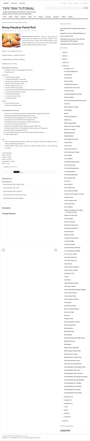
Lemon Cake (67, 145)
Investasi (48, 17)
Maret (66, 413)
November (67, 397)
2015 (64, 59)
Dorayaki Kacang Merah (71, 228)
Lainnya (70, 17)
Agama (11, 16)
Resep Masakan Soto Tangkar (72, 383)
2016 (64, 56)
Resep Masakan (9, 22)
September (67, 403)
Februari (66, 416)
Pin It (21, 172)
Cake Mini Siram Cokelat (71, 283)
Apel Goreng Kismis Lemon (72, 360)
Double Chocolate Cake (71, 225)
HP (34, 17)
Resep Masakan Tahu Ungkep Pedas (13, 184)
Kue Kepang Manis (69, 171)
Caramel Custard (69, 273)
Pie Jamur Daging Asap (71, 71)
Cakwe (66, 276)
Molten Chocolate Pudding (72, 126)
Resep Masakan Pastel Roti (19, 27)
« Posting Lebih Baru (3, 250)
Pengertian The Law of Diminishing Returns (73, 33)
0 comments (34, 30)
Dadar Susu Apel (69, 234)
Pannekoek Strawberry (71, 84)
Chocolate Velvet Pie (70, 257)
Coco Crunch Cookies (70, 254)
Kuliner (63, 17)
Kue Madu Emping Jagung (71, 161)
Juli (65, 406)
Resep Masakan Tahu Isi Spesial (12, 191)
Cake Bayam (67, 302)
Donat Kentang (68, 231)
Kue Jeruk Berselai (69, 178)
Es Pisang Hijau (68, 218)
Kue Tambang (68, 158)
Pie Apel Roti (68, 78)
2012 (64, 421)
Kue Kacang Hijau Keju (71, 174)
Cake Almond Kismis (70, 305)
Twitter (77, 3)
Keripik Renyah (68, 197)
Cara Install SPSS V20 (66, 36)
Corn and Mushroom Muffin (72, 251)
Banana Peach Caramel (71, 354)
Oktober (67, 400)
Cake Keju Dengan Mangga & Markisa (75, 289)
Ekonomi (23, 17)
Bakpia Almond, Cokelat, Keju (72, 357)
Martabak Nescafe (69, 133)
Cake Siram (67, 280)
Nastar (66, 113)
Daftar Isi (22, 3)
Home (4, 16)
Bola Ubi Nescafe (69, 331)
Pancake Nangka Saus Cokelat (73, 94)
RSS (71, 3)
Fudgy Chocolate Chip (70, 215)
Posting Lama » (55, 250)
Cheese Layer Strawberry (71, 267)
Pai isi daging (68, 110)
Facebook (85, 3)
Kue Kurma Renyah (69, 165)
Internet (40, 17)
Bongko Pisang (68, 318)
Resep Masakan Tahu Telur (11, 188)
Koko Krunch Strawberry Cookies (74, 194)
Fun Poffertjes (68, 207)
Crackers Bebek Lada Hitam (72, 247)
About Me (14, 3)
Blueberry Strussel (69, 341)
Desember (67, 68)
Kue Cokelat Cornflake (71, 191)
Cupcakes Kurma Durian (71, 238)
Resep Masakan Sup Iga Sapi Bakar (13, 198)
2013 (64, 65)
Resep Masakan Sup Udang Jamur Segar (14, 194)
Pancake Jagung (69, 97)
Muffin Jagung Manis (70, 123)
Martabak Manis (69, 136)
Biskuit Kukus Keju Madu (71, 347)
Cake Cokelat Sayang (70, 292)
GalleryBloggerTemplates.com (33, 437)
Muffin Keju (67, 120)
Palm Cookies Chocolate (71, 107)
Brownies (67, 315)
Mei (65, 410)
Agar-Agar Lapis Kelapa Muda (72, 363)
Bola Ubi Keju (68, 334)
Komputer (55, 17)
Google (64, 3)
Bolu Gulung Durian (70, 325)
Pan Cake (67, 103)
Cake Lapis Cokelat (69, 286)
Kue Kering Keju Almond (71, 168)
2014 (64, 62)
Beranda (6, 3)
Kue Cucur (67, 181)
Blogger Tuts (16, 437)
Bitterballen (67, 344)
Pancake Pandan (69, 91)
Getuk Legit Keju (69, 203)
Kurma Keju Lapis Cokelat (71, 152)
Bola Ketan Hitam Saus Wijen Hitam (74, 338)
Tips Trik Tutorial (18, 8)
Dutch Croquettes (69, 222)
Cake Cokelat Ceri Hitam (71, 299)
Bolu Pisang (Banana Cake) (72, 322)
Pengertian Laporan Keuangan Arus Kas (72, 44)
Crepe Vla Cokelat (69, 244)
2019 (64, 52)
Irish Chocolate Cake (70, 200)
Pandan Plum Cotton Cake (72, 87)
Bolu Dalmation (68, 328)
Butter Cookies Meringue (71, 309)
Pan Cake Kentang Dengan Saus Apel (75, 100)
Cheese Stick (68, 263)
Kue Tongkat (68, 155)
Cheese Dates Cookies (71, 270)
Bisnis (16, 17)
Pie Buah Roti (68, 74)
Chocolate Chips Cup (70, 260)
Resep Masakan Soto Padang (72, 386)
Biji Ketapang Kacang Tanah (72, 351)
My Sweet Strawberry (70, 116)
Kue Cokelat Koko (69, 187)
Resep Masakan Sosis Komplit (73, 393)
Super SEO (4, 437)
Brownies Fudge (69, 312)
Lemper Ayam (68, 142)
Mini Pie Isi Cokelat (69, 129)
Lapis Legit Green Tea (70, 149)
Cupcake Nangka (69, 241)
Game (29, 17)
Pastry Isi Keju (68, 81)
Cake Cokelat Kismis (70, 296)
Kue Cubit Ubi (68, 184)
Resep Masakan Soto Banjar (72, 389)
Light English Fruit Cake (71, 139)
